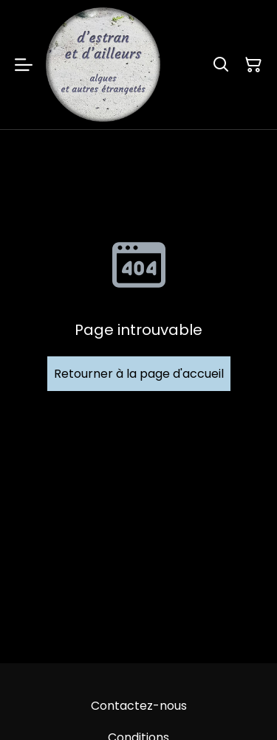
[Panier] (253, 65)
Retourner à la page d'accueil (139, 373)
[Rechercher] (221, 65)
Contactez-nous (139, 705)
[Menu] (23, 64)
